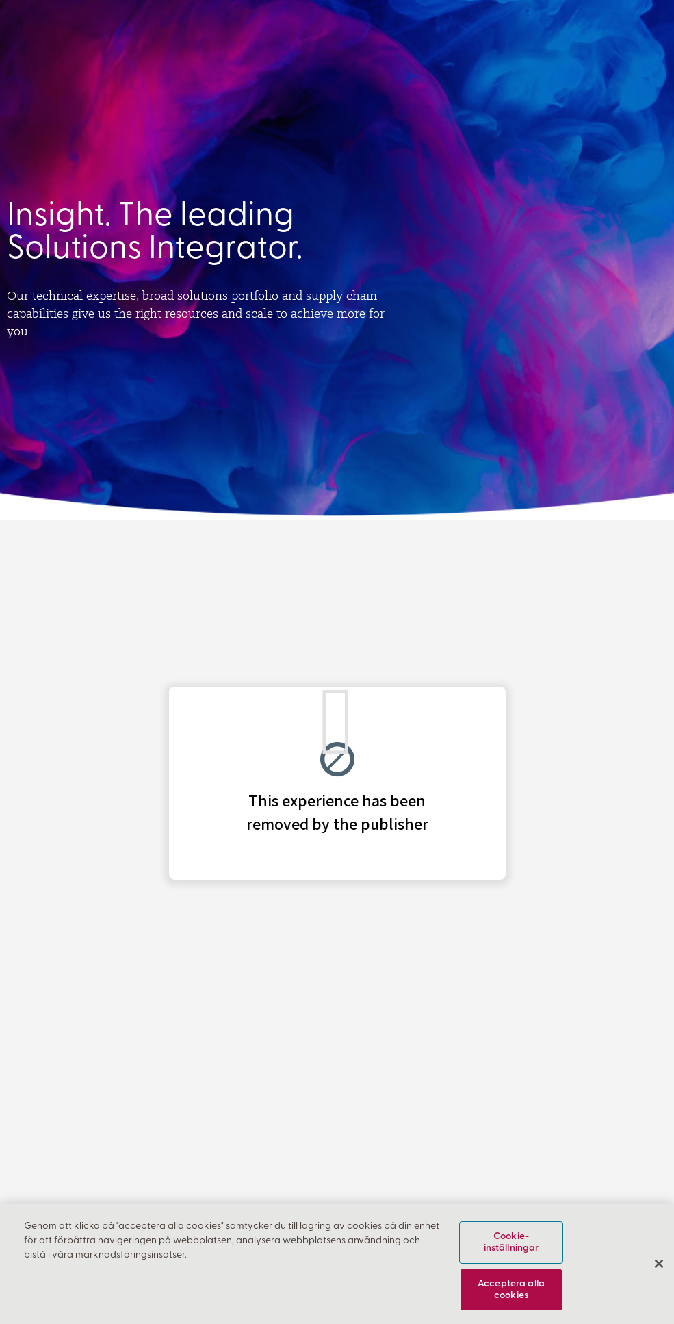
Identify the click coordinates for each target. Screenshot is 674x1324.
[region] (337, 1264)
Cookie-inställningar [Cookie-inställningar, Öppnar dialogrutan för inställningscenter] (511, 1242)
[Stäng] (659, 1264)
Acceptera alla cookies (511, 1290)
